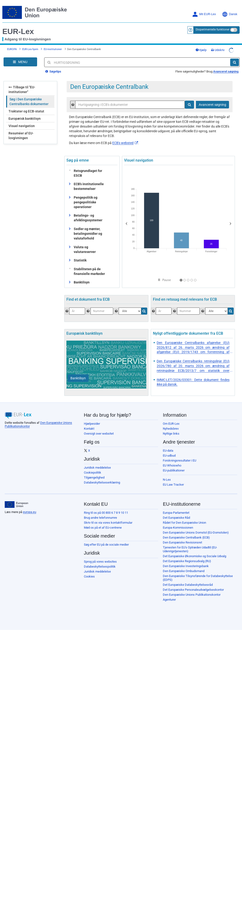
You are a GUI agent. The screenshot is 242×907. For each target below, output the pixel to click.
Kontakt (89, 428)
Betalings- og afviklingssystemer (88, 218)
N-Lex (167, 479)
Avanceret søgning (225, 71)
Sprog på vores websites (100, 561)
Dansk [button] (229, 14)
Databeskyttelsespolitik (100, 566)
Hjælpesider (92, 423)
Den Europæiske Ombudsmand (183, 571)
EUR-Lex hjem (30, 49)
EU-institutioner (53, 49)
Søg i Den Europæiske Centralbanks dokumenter (28, 101)
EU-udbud (169, 455)
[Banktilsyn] (78, 378)
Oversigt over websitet (99, 433)
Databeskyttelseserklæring (102, 482)
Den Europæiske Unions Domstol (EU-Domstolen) (196, 532)
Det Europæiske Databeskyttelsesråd (188, 584)
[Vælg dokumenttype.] (130, 311)
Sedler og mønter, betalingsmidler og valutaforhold (88, 233)
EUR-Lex (18, 31)
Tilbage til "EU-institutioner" (22, 89)
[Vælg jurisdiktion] (216, 311)
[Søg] (234, 62)
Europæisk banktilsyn (25, 118)
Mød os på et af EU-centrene (103, 527)
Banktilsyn (82, 282)
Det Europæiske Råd (176, 517)
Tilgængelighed (94, 477)
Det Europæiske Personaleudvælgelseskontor (193, 589)
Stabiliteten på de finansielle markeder (88, 271)
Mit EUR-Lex (204, 14)
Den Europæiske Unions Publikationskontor (191, 594)
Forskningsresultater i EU (179, 460)
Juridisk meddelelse (97, 467)
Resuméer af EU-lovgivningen (21, 135)
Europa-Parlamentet (176, 512)
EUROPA (12, 49)
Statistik (80, 260)
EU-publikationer (174, 470)
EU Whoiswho (172, 465)
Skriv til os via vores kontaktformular (108, 522)
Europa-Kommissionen (178, 527)
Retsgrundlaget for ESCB (87, 173)
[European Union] (16, 504)
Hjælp (201, 50)
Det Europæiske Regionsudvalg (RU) (187, 561)
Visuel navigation (22, 126)
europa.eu (29, 512)
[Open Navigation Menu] (20, 61)
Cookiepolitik (92, 472)
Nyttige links (171, 433)
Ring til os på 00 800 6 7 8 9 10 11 (106, 512)
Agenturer (169, 599)
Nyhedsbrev (171, 428)
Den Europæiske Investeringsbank (186, 566)
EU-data (168, 450)
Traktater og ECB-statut (26, 111)
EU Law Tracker (173, 484)
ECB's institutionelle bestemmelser (89, 186)
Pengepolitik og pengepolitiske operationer (85, 202)
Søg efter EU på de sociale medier (106, 544)
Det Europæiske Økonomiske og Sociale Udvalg (194, 556)
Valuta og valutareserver (85, 249)
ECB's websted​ (125, 143)
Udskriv (218, 50)
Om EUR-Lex (171, 423)
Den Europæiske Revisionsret (182, 542)
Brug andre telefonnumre (100, 517)
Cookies (89, 576)
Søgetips (53, 71)
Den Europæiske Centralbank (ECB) (186, 537)
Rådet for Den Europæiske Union (184, 522)
